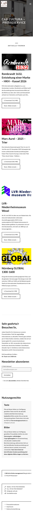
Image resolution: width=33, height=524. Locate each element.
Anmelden (7, 375)
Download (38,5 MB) (11, 161)
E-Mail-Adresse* (7, 366)
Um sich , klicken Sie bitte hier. (16, 380)
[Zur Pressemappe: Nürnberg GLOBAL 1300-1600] (16, 256)
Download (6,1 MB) (11, 291)
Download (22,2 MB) (11, 234)
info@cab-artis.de (9, 422)
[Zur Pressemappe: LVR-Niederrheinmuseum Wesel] (16, 191)
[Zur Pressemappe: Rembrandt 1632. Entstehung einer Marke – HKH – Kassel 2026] (16, 62)
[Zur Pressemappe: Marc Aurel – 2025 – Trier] (16, 127)
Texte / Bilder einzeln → (11, 106)
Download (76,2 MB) (11, 100)
